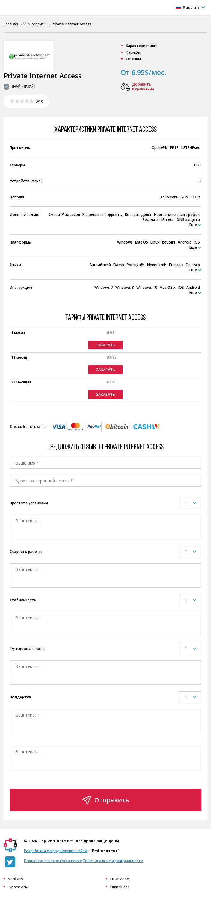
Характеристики (141, 45)
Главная (11, 24)
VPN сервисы (34, 24)
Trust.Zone (119, 879)
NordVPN (15, 879)
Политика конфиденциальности (113, 860)
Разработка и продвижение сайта (55, 850)
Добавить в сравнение (143, 87)
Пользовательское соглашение (53, 860)
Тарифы (133, 52)
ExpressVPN (18, 887)
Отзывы (133, 58)
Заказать (105, 345)
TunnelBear (119, 887)
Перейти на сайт (23, 87)
